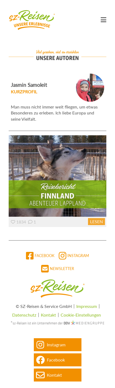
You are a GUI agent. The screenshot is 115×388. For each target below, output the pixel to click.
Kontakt (48, 314)
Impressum (86, 306)
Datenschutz (24, 314)
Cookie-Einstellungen (81, 314)
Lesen (96, 221)
